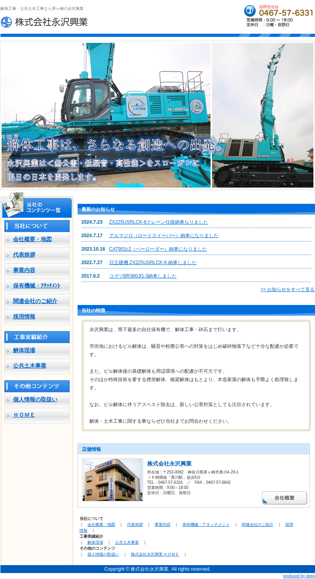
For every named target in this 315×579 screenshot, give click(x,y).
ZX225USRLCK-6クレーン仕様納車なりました (159, 222)
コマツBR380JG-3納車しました (143, 276)
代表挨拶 (24, 254)
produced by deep (299, 576)
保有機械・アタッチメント (206, 524)
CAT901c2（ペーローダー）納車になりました (158, 249)
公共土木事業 (29, 365)
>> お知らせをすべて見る (287, 289)
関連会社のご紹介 (35, 301)
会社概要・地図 (32, 239)
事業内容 (24, 270)
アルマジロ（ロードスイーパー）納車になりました (163, 235)
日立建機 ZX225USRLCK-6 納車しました (153, 262)
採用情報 (24, 316)
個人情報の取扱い (35, 399)
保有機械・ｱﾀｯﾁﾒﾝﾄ (36, 285)
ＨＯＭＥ (24, 415)
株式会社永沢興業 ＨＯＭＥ (155, 554)
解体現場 (24, 350)
